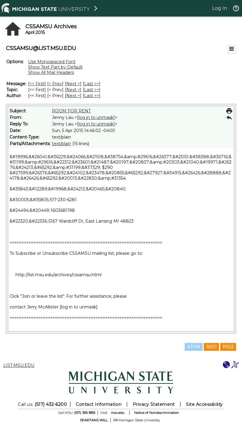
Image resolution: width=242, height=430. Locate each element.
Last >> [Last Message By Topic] (91, 89)
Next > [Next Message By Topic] (73, 89)
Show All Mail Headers (51, 72)
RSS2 (228, 347)
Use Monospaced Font (51, 61)
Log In (219, 8)
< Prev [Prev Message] (55, 83)
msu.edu (117, 413)
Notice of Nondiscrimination (156, 413)
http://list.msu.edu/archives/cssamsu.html (58, 274)
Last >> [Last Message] (91, 83)
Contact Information (98, 404)
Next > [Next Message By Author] (73, 95)
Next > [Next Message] (73, 83)
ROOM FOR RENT (71, 111)
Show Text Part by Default (55, 67)
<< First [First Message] (37, 83)
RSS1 (211, 347)
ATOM (193, 347)
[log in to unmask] (96, 117)
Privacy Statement (154, 404)
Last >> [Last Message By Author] (91, 95)
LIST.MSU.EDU (18, 365)
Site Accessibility (204, 404)
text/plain (61, 143)
